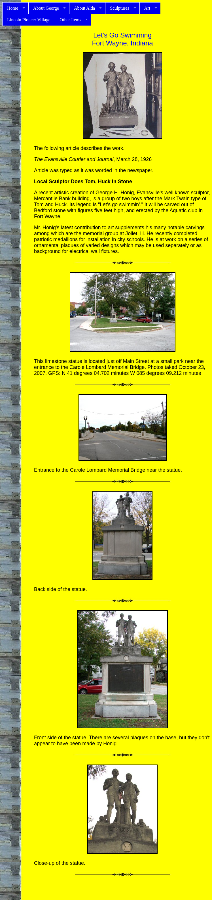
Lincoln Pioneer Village (28, 19)
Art (148, 8)
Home (13, 8)
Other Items (71, 19)
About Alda (85, 8)
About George (47, 8)
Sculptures (120, 8)
